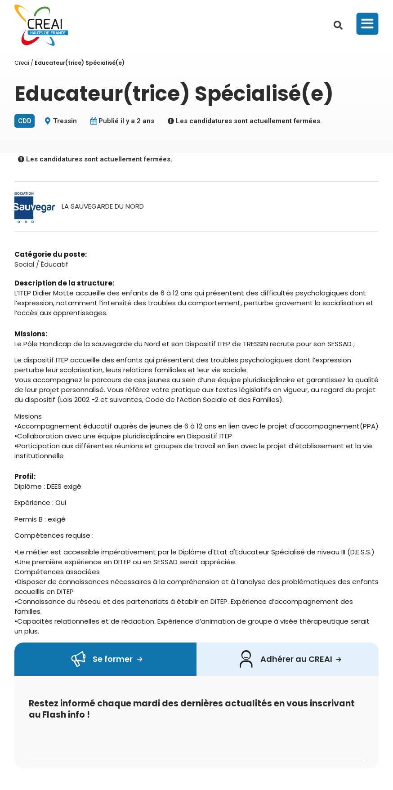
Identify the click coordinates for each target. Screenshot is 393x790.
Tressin (65, 121)
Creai (21, 63)
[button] (338, 25)
